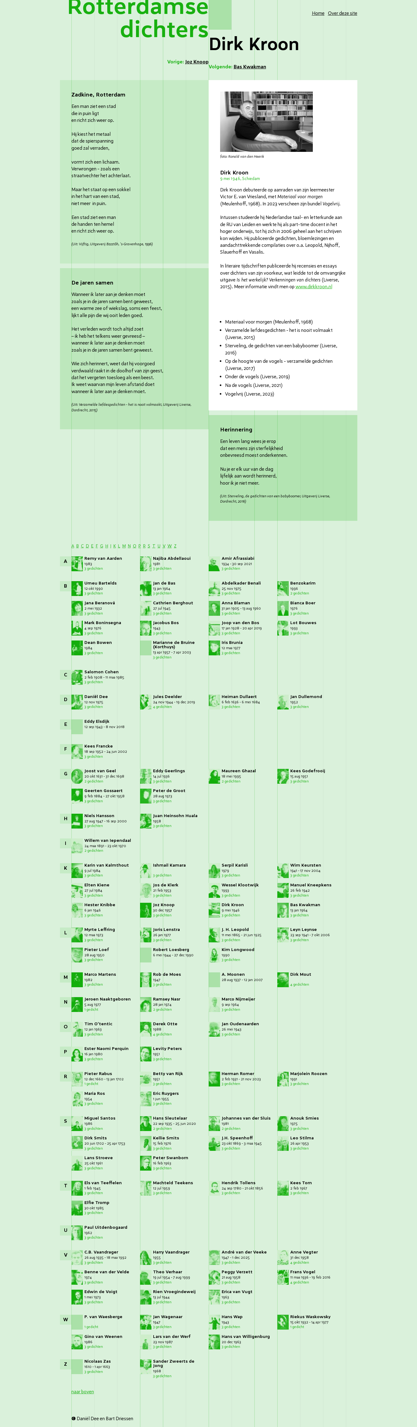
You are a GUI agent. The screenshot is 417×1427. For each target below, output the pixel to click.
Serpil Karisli (235, 865)
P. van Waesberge (103, 1316)
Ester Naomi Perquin (106, 1048)
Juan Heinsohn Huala (175, 815)
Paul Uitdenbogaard (105, 1227)
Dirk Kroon (233, 904)
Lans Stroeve (98, 1157)
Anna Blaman (236, 603)
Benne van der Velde (106, 1272)
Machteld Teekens (173, 1182)
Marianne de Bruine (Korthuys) (174, 644)
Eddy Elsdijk (96, 721)
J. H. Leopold (235, 929)
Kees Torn (301, 1182)
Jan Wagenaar (167, 1316)
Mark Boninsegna (102, 622)
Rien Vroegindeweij (174, 1291)
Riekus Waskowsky (310, 1316)
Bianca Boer (302, 603)
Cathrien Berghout (173, 603)
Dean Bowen (98, 642)
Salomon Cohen (101, 672)
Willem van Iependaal (107, 840)
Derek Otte (165, 1023)
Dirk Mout (300, 974)
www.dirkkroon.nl (314, 287)
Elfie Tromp (96, 1202)
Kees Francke (98, 746)
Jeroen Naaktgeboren (107, 999)
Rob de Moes (167, 974)
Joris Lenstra (166, 929)
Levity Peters (167, 1048)
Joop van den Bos (240, 622)
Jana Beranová (99, 603)
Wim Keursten (305, 865)
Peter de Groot (169, 790)
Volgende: (237, 67)
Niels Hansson (99, 815)
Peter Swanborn (170, 1157)
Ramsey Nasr (166, 999)
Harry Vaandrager (171, 1252)
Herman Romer (238, 1073)
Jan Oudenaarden (240, 1023)
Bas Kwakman (305, 904)
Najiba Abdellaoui (172, 558)
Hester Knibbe (99, 904)
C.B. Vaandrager (101, 1252)
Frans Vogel (302, 1272)
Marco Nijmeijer (238, 999)
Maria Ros (94, 1093)
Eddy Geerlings (169, 770)
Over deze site (342, 13)
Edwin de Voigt (100, 1291)
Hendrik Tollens (238, 1182)
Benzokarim (303, 583)
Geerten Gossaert (103, 790)
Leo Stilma (302, 1138)
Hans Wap (232, 1316)
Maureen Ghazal (239, 770)
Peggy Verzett (237, 1272)
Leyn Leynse (303, 929)
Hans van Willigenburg (246, 1336)
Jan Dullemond (306, 696)
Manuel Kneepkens (310, 885)
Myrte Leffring (99, 929)
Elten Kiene (96, 885)
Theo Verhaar (167, 1272)
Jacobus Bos (166, 622)
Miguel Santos (99, 1118)
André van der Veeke (244, 1252)
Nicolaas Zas (97, 1361)
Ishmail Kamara (169, 865)
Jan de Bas (164, 583)
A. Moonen (233, 974)
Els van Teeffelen (103, 1182)
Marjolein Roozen (308, 1073)
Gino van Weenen (103, 1336)
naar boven (82, 1392)
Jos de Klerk (165, 885)
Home (318, 13)
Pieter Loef (96, 949)
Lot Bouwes (303, 622)
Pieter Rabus (98, 1073)
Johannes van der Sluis (246, 1118)
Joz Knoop (164, 904)
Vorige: (188, 62)
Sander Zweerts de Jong (173, 1363)
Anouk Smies (304, 1118)
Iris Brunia (232, 642)
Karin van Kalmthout (106, 865)
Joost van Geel (100, 770)
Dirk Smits (95, 1138)
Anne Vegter (304, 1252)
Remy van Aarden (103, 558)
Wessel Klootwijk (240, 885)
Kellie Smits (166, 1138)
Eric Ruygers (166, 1093)
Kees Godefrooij (307, 770)
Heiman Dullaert (239, 696)
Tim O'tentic (98, 1023)
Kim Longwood (238, 949)
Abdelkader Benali (241, 583)
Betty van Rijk (168, 1073)
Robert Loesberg (171, 949)
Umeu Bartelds (100, 583)
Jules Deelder (167, 696)
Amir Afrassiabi (238, 558)
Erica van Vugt (237, 1291)
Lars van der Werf (172, 1336)
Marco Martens (100, 974)
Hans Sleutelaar (170, 1118)
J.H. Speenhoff (237, 1138)
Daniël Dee (96, 696)
